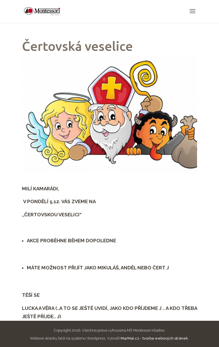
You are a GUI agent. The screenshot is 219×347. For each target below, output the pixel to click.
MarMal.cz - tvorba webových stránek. (155, 338)
